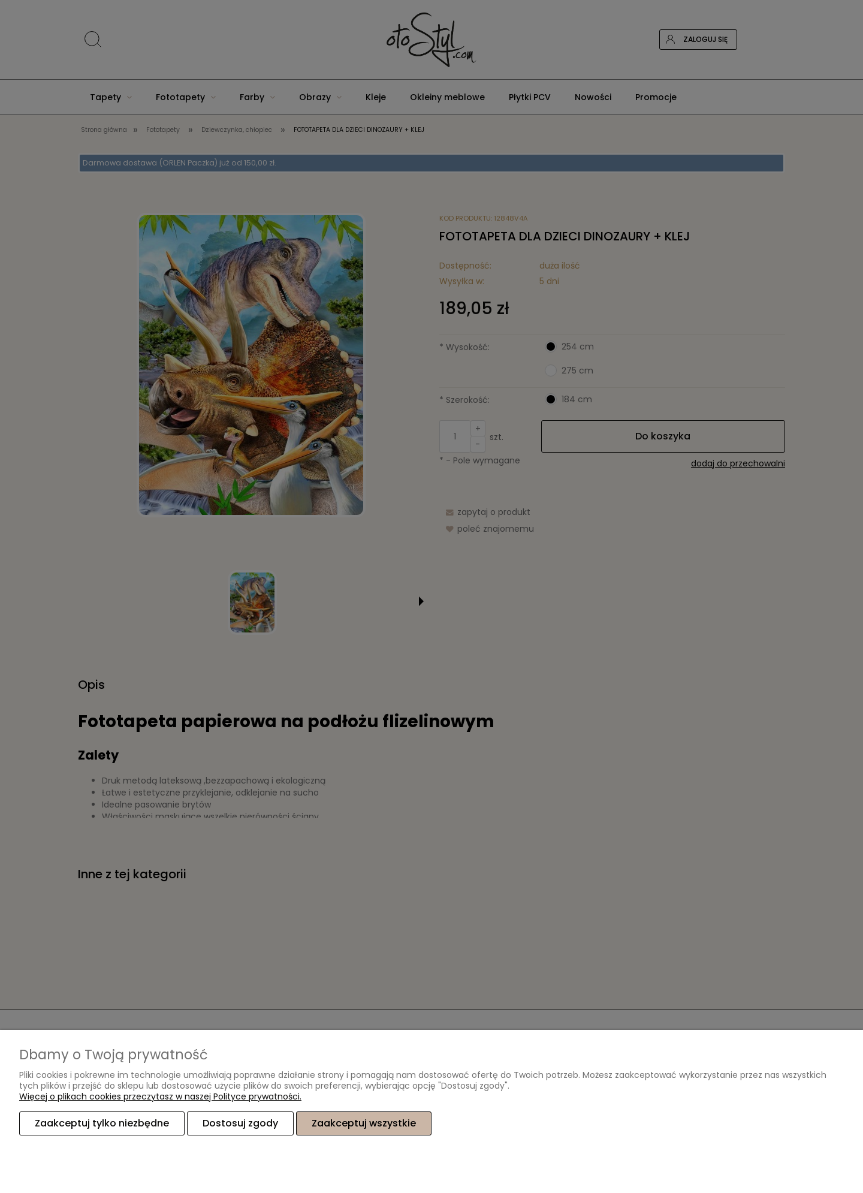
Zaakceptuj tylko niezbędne (102, 1123)
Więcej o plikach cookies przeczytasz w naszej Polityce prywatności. (160, 1096)
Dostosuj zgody (240, 1123)
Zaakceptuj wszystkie (364, 1123)
